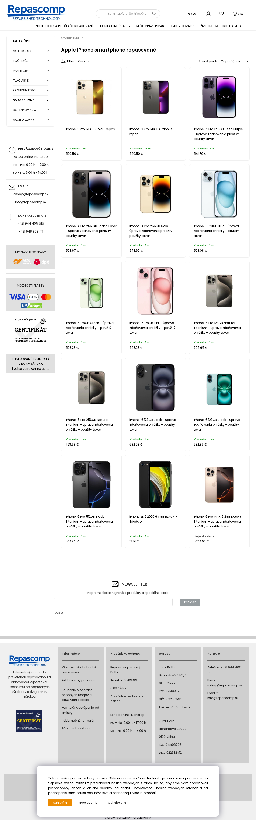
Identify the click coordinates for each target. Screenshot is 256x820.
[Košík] (238, 14)
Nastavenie (88, 802)
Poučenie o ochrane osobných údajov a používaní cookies (77, 695)
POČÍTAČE (20, 61)
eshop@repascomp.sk (30, 194)
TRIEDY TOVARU (182, 26)
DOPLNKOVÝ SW (25, 110)
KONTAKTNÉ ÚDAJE (114, 26)
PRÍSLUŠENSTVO (24, 90)
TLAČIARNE (21, 80)
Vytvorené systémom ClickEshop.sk (128, 817)
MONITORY (21, 70)
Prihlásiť (190, 602)
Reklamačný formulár (78, 720)
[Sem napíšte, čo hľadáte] (132, 13)
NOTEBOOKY (22, 51)
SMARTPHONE (23, 100)
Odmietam (117, 802)
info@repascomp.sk (30, 202)
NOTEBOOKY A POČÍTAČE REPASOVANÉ (64, 26)
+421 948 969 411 (30, 231)
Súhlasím (60, 802)
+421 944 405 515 (30, 223)
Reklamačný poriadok (78, 680)
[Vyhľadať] (100, 13)
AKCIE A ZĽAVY (23, 119)
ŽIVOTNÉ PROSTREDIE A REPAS (221, 26)
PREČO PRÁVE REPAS (149, 26)
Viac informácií (144, 793)
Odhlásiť (60, 612)
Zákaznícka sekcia (76, 728)
